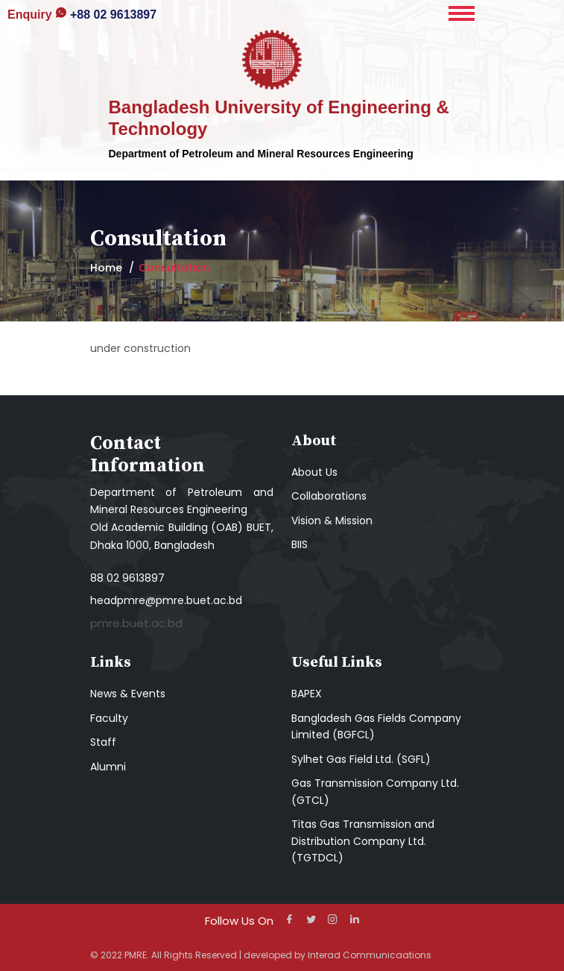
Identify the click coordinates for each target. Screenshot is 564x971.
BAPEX (306, 693)
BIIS (299, 544)
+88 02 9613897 (81, 14)
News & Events (127, 693)
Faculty (109, 718)
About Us (314, 472)
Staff (103, 742)
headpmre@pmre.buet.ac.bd (166, 600)
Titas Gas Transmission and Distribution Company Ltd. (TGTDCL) (362, 841)
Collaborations (329, 495)
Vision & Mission (332, 520)
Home (106, 267)
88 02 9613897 (127, 578)
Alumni (108, 766)
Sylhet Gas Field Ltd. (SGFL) (361, 759)
